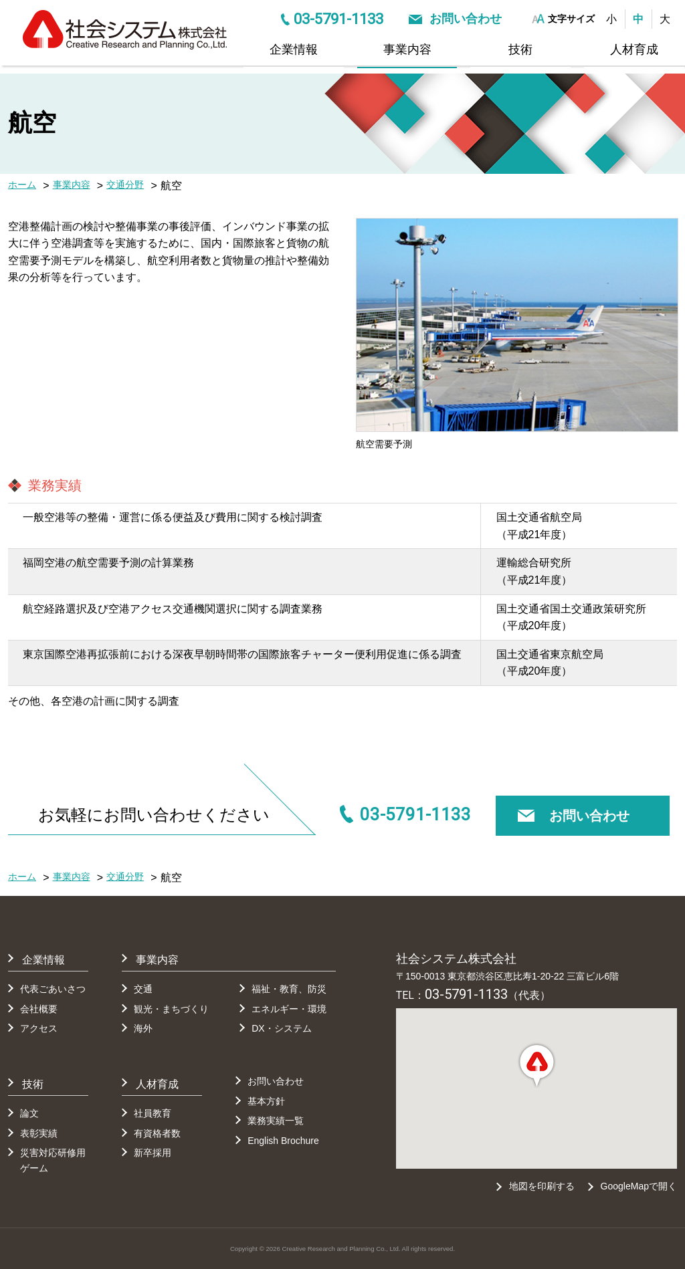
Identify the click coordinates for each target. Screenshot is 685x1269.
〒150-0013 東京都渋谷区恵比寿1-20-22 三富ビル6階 (507, 976)
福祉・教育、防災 (289, 989)
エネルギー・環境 (289, 1009)
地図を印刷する (541, 1186)
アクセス (39, 1028)
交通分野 (125, 184)
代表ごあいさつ (53, 989)
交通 (143, 989)
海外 (143, 1028)
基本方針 (266, 1101)
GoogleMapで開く (639, 1186)
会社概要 (39, 1009)
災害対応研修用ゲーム (53, 1160)
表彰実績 (39, 1133)
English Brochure (283, 1140)
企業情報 (294, 49)
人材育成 (634, 49)
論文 (29, 1113)
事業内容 (407, 49)
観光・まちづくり (171, 1009)
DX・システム (281, 1028)
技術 (520, 49)
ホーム (22, 184)
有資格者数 (157, 1133)
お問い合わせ (465, 18)
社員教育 (152, 1113)
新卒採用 (152, 1152)
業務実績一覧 (276, 1120)
